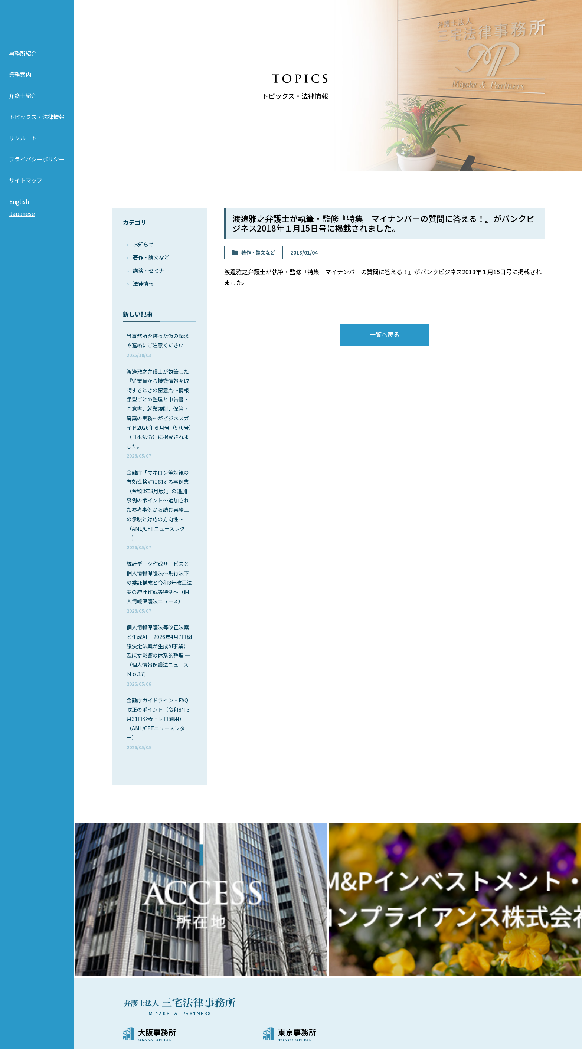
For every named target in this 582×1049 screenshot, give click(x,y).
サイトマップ (25, 192)
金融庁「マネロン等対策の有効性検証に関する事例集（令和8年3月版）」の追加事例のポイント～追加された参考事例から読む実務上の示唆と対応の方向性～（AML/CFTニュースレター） (158, 510)
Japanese (22, 225)
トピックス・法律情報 (37, 128)
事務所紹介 (23, 65)
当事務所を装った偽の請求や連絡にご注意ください (158, 345)
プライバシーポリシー (37, 171)
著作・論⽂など (151, 257)
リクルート (23, 150)
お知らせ (143, 244)
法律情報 (143, 283)
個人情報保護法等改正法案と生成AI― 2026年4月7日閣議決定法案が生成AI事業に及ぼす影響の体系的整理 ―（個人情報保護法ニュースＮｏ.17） (159, 654)
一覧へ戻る (384, 334)
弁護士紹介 (23, 107)
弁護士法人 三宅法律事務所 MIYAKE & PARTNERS (37, 26)
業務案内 (20, 86)
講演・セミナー (151, 270)
